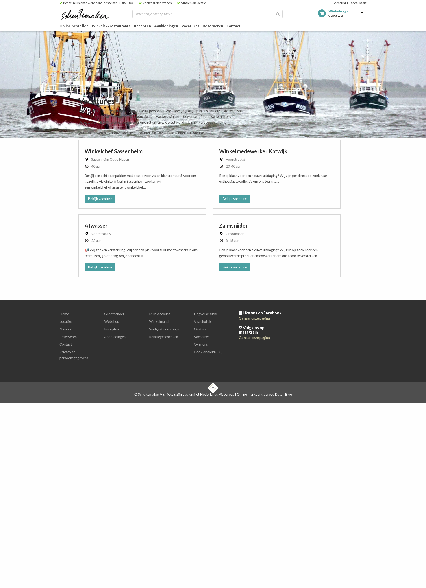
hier (147, 132)
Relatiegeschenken (163, 336)
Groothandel (114, 314)
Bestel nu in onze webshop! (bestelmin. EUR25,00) (96, 3)
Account (340, 3)
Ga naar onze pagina (254, 318)
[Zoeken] (277, 14)
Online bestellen (73, 26)
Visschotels (203, 321)
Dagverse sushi (205, 314)
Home (64, 314)
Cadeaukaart (357, 3)
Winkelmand (159, 321)
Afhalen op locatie (191, 3)
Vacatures (190, 26)
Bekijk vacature (100, 198)
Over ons (201, 344)
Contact (233, 26)
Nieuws (65, 329)
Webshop (111, 321)
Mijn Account (159, 314)
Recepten (142, 26)
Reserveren (213, 26)
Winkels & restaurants (111, 26)
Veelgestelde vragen (155, 3)
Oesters (200, 329)
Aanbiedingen (166, 26)
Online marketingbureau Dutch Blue (264, 394)
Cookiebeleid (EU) (208, 352)
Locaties (65, 321)
